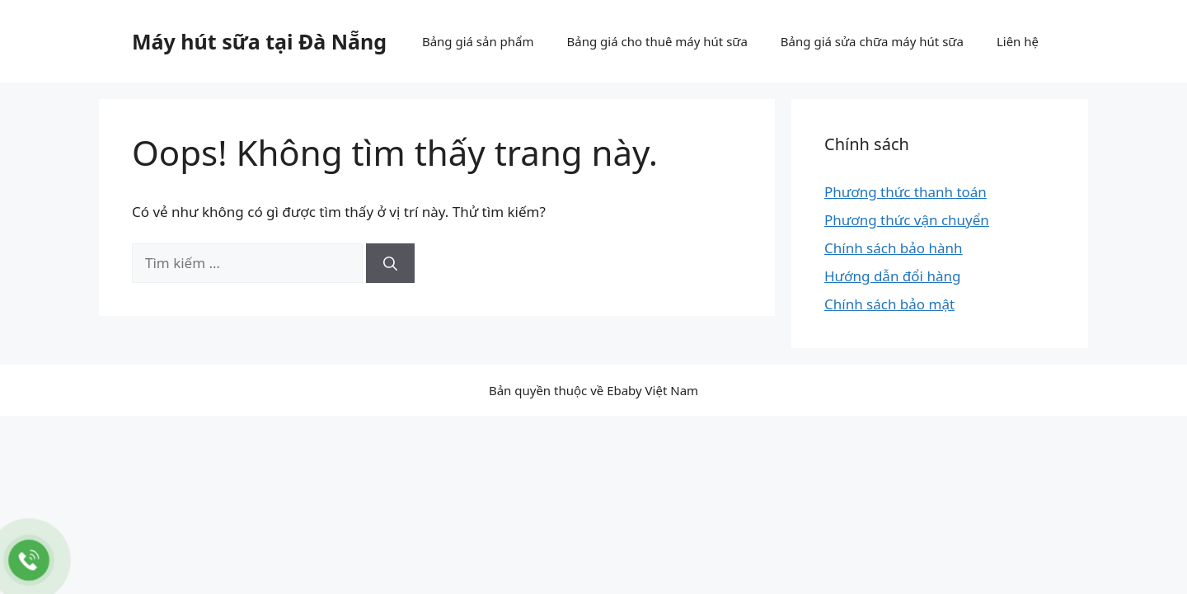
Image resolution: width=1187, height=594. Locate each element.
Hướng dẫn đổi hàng (892, 275)
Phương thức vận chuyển (906, 219)
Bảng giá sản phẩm (478, 41)
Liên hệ (1018, 41)
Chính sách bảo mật (889, 304)
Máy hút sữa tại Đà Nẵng (259, 41)
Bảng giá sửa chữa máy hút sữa (872, 41)
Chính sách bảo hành (893, 247)
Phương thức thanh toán (905, 191)
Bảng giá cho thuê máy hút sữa (657, 41)
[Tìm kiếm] (390, 263)
